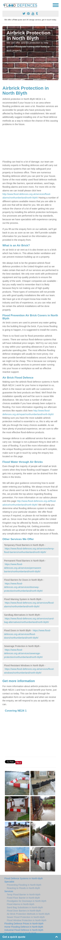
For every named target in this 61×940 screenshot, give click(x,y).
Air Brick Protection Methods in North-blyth (28, 914)
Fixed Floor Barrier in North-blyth (23, 897)
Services (8, 891)
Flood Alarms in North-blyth (20, 904)
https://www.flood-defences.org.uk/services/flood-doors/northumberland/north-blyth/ (27, 634)
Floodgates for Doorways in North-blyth (26, 901)
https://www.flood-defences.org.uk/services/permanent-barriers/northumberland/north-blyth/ (22, 568)
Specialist (9, 881)
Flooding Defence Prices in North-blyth (23, 923)
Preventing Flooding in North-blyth (24, 885)
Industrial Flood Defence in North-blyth (23, 930)
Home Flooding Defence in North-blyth (23, 926)
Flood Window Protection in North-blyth (26, 920)
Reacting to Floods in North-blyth (23, 888)
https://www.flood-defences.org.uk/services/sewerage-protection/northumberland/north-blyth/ (23, 653)
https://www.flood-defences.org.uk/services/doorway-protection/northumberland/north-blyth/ (23, 587)
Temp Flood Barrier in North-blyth (23, 894)
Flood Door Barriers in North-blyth (24, 910)
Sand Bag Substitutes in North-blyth (25, 907)
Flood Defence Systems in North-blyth (23, 878)
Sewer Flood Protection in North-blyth (26, 917)
